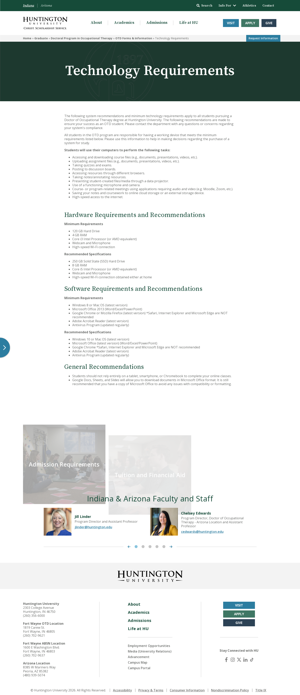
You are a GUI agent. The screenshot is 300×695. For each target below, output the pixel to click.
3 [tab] (150, 543)
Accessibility (122, 686)
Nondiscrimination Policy (230, 686)
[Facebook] (226, 656)
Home (27, 38)
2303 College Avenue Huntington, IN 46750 (39, 606)
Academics (124, 22)
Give (268, 23)
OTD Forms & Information (133, 38)
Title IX (260, 686)
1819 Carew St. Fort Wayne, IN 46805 (39, 626)
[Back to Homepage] (150, 572)
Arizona (46, 6)
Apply (250, 23)
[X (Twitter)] (239, 656)
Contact (268, 6)
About (96, 22)
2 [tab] (143, 543)
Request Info (263, 38)
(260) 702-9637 (34, 652)
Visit (231, 23)
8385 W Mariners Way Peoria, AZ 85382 (39, 665)
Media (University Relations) (150, 648)
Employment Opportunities (149, 642)
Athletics (249, 6)
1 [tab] (136, 543)
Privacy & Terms (150, 686)
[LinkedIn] (245, 656)
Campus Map (137, 659)
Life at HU (188, 22)
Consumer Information (187, 686)
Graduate (41, 38)
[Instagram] (232, 656)
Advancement (139, 653)
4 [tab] (156, 543)
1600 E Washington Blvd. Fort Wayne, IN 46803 (41, 646)
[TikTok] (251, 656)
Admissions (156, 22)
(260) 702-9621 (34, 632)
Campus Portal (139, 664)
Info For (227, 6)
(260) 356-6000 (34, 612)
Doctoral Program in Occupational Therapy (81, 38)
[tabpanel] (97, 518)
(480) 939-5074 (34, 671)
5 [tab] (163, 543)
